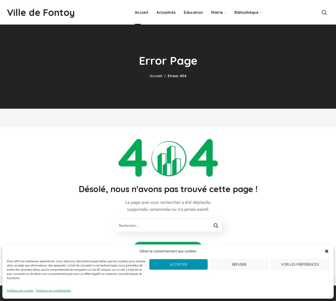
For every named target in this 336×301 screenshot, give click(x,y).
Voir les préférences (300, 264)
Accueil (156, 76)
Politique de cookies (20, 291)
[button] (326, 251)
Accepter (178, 264)
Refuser (239, 264)
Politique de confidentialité (53, 291)
